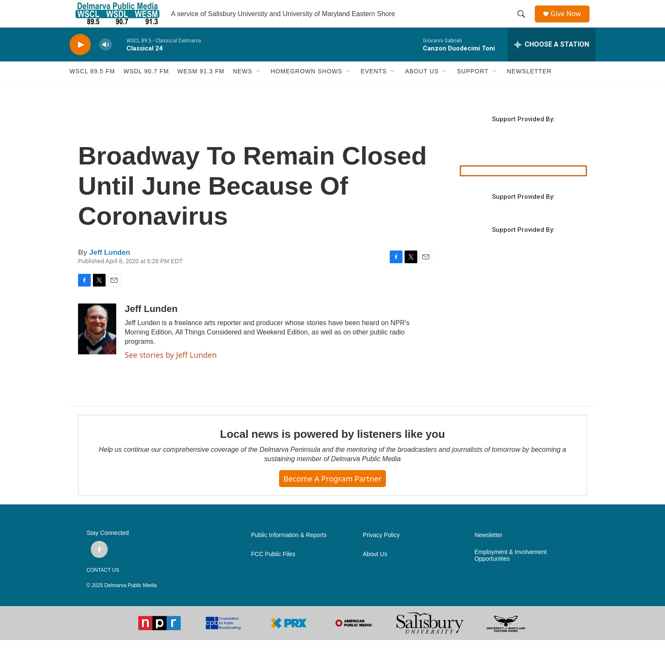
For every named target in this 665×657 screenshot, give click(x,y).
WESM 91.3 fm (200, 88)
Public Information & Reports (289, 552)
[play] (80, 62)
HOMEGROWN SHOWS (306, 88)
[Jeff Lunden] (97, 345)
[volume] (105, 61)
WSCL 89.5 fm (92, 88)
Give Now (570, 22)
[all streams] (551, 61)
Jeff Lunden (109, 269)
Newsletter (489, 552)
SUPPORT (472, 88)
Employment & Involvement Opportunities (511, 572)
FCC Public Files (273, 571)
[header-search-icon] (524, 22)
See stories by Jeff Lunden (171, 372)
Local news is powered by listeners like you (332, 451)
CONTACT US (103, 587)
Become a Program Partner (332, 495)
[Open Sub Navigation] (258, 88)
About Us (375, 571)
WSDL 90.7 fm (146, 88)
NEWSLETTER (529, 88)
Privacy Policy (381, 552)
